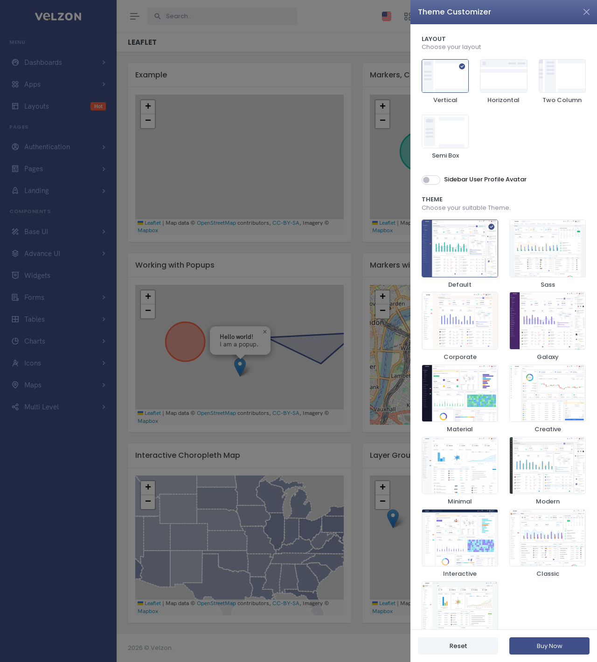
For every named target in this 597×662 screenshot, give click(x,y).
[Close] (586, 12)
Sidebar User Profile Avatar (485, 179)
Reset (458, 645)
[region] (503, 326)
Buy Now (549, 645)
